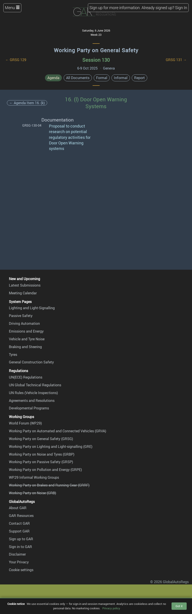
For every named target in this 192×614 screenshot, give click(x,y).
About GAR (17, 507)
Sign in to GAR (20, 546)
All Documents (77, 77)
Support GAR (19, 531)
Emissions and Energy (26, 331)
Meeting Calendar (23, 293)
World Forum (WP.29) (25, 423)
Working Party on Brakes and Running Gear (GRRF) (49, 485)
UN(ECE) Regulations (25, 377)
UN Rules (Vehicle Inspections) (33, 392)
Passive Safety (20, 315)
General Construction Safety (31, 362)
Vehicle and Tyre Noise (26, 339)
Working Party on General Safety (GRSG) (41, 438)
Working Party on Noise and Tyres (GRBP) (41, 454)
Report (139, 77)
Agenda (53, 77)
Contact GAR (19, 523)
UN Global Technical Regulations (35, 385)
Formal (101, 77)
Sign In (181, 7)
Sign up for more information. (115, 7)
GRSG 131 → (176, 59)
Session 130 (96, 59)
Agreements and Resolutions (32, 400)
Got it (179, 606)
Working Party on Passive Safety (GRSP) (41, 461)
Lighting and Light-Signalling (32, 307)
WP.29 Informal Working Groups (34, 477)
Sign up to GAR (21, 538)
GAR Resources (21, 515)
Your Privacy (19, 562)
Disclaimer (17, 554)
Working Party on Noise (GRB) (32, 492)
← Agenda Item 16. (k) (27, 102)
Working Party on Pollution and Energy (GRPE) (45, 469)
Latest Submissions (24, 285)
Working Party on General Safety (96, 50)
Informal (120, 77)
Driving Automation (24, 323)
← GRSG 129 (15, 59)
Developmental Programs (29, 408)
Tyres (13, 354)
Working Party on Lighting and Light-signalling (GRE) (50, 446)
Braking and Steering (25, 346)
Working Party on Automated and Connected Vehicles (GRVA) (57, 431)
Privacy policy (111, 608)
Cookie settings (21, 569)
